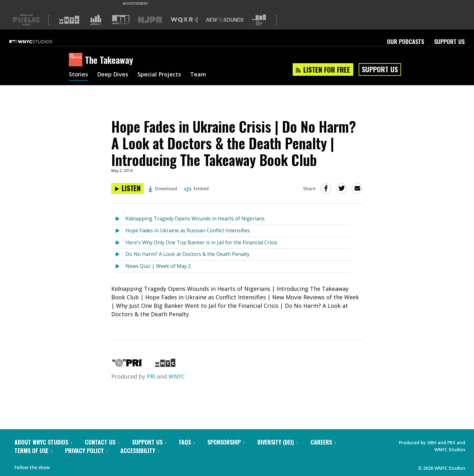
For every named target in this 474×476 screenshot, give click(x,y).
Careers (323, 442)
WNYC (176, 376)
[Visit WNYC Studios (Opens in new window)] (121, 19)
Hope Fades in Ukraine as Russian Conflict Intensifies (187, 230)
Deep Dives (112, 75)
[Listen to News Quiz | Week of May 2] (120, 266)
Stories (78, 75)
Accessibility (139, 450)
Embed (196, 188)
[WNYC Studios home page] (38, 41)
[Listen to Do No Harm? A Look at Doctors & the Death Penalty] (120, 254)
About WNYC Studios (43, 442)
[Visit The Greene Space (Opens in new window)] (259, 19)
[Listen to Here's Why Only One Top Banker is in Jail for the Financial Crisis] (120, 243)
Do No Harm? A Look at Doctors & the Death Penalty (187, 254)
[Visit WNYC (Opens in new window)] (69, 20)
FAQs (187, 442)
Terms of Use (33, 450)
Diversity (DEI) (277, 442)
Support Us (449, 41)
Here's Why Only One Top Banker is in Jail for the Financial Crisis (201, 242)
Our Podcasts (405, 41)
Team (198, 75)
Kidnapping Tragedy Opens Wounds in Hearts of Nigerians (195, 218)
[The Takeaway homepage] (77, 60)
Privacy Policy (86, 450)
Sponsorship (226, 442)
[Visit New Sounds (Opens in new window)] (225, 20)
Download (162, 188)
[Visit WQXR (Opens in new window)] (184, 20)
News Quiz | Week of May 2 (158, 266)
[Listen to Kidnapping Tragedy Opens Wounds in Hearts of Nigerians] (120, 219)
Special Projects (159, 75)
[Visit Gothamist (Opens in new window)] (96, 19)
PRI (151, 376)
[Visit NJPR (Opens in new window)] (150, 20)
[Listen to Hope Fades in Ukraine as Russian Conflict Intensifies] (120, 231)
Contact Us (102, 442)
